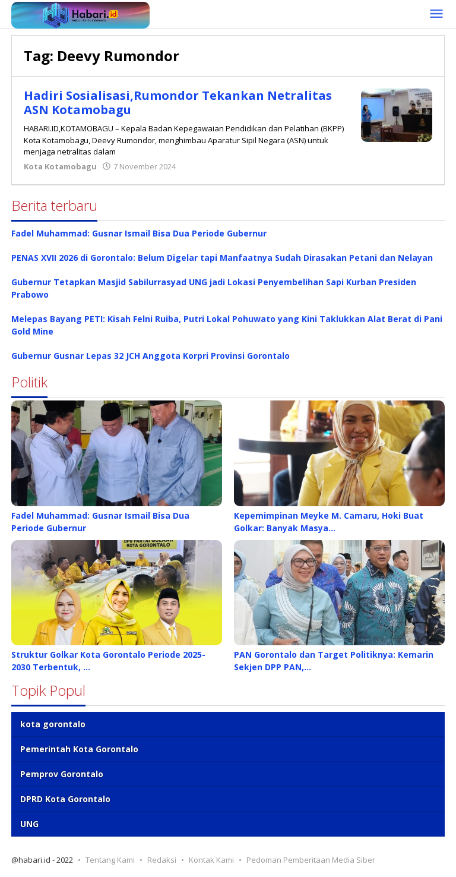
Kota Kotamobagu (60, 166)
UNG (29, 823)
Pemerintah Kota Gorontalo (79, 749)
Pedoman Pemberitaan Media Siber (310, 859)
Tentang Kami (110, 859)
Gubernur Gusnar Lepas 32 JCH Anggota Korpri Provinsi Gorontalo (150, 355)
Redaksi (161, 859)
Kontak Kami (211, 859)
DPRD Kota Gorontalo (65, 799)
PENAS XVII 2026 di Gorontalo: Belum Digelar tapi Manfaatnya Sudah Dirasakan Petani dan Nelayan (222, 257)
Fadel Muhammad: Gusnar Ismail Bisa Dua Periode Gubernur (139, 233)
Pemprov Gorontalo (61, 774)
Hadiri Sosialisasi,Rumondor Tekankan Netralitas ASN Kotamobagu (178, 102)
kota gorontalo (53, 724)
